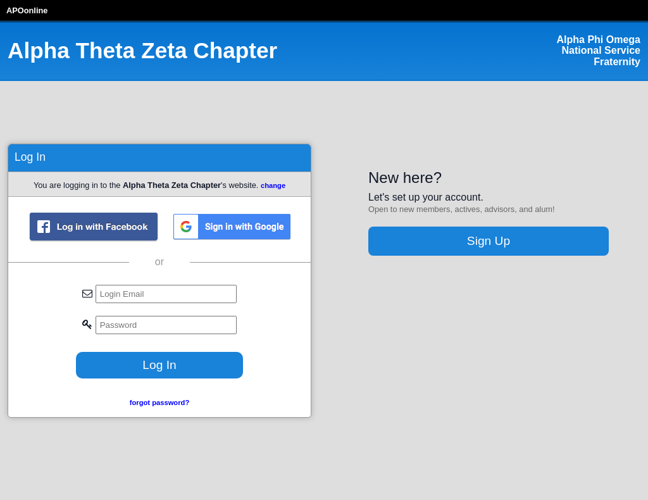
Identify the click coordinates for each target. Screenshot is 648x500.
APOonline (26, 10)
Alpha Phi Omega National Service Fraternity (598, 50)
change (273, 185)
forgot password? (159, 402)
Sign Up (488, 240)
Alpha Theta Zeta (142, 50)
